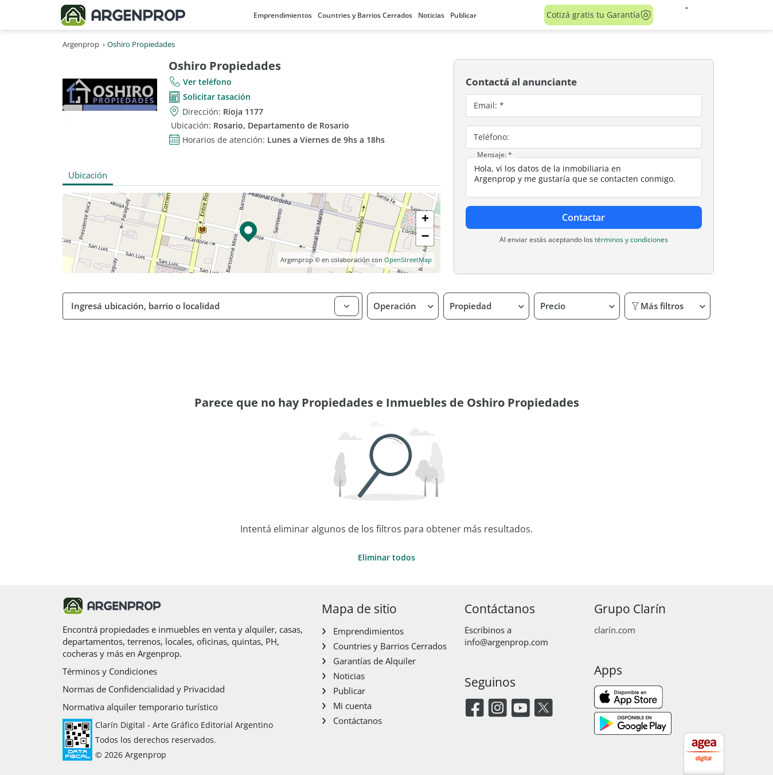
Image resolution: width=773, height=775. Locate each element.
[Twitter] (543, 708)
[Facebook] (474, 708)
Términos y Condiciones (110, 671)
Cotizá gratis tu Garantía (598, 15)
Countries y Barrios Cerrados (365, 15)
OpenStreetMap (408, 259)
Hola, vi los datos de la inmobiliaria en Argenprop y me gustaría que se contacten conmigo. (584, 177)
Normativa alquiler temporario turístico (140, 706)
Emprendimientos (282, 15)
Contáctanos (357, 720)
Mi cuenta (352, 705)
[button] (251, 232)
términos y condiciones (631, 239)
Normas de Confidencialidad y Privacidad (144, 689)
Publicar (463, 15)
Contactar (583, 217)
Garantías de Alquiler (374, 661)
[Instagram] (497, 708)
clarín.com (614, 630)
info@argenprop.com (506, 642)
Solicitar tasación (217, 96)
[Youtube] (520, 708)
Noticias (431, 15)
